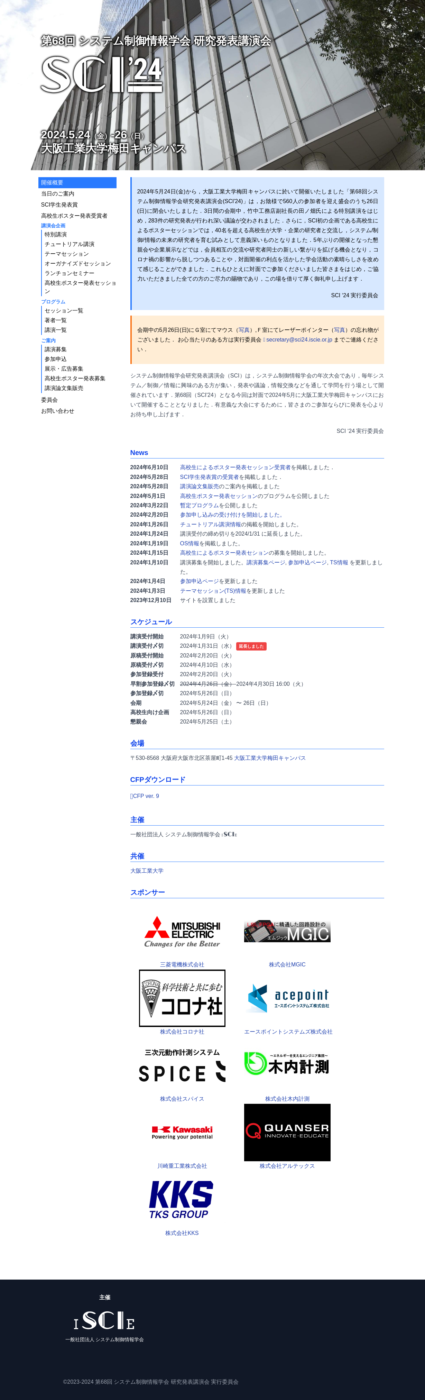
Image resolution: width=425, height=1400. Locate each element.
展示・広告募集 (64, 369)
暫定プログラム (199, 505)
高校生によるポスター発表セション (224, 553)
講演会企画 (53, 225)
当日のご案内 (57, 194)
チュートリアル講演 (69, 244)
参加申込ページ (307, 562)
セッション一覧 (64, 310)
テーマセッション (67, 254)
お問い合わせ (57, 411)
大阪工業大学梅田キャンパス (270, 758)
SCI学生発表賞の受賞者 (209, 477)
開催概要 (52, 182)
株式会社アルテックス (287, 1136)
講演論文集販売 (199, 486)
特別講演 (56, 234)
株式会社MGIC (287, 934)
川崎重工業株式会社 (182, 1136)
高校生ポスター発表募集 (75, 378)
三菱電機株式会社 (182, 934)
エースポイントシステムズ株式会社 (288, 1002)
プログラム (53, 301)
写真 (244, 330)
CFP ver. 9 (146, 796)
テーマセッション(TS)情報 (213, 591)
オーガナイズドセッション (78, 263)
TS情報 (339, 562)
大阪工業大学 (147, 871)
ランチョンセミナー (69, 273)
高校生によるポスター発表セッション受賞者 (235, 467)
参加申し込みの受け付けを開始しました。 (232, 515)
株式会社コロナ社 (182, 1002)
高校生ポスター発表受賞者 (74, 216)
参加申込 (56, 359)
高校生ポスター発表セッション (219, 496)
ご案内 (48, 340)
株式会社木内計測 (287, 1069)
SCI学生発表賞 (59, 205)
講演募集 (56, 349)
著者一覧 (56, 320)
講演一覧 (56, 330)
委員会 (49, 400)
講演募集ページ (266, 562)
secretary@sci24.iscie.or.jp (299, 340)
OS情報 (189, 543)
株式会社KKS (182, 1203)
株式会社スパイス (182, 1069)
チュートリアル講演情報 (210, 524)
